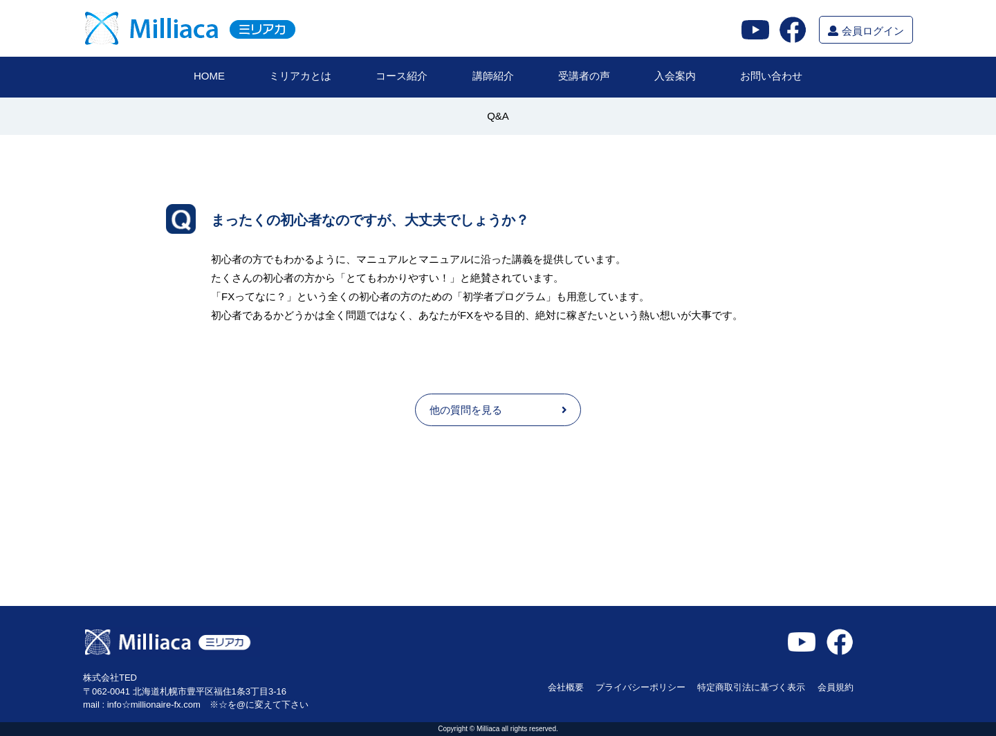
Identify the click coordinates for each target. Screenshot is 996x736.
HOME (209, 76)
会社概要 (566, 687)
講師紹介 (493, 76)
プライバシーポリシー (640, 687)
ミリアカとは (300, 76)
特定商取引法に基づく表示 (751, 687)
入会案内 (675, 76)
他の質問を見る (498, 410)
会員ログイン (865, 31)
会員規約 (836, 687)
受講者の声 (584, 76)
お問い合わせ (771, 76)
